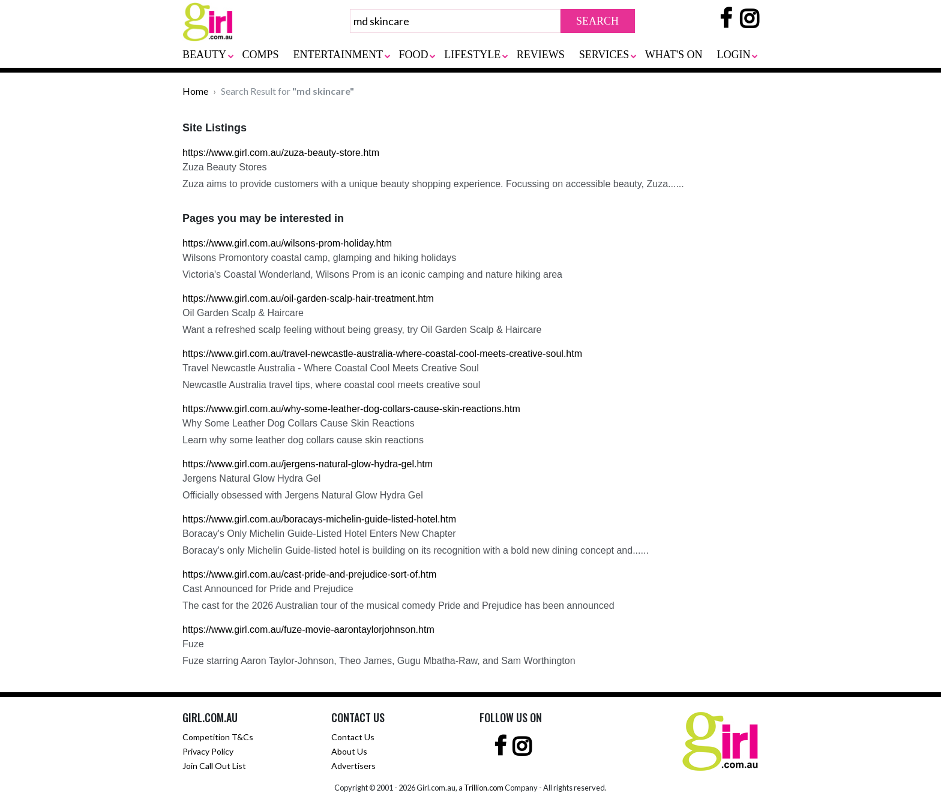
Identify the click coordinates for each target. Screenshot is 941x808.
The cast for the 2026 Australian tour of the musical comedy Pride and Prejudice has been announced (398, 605)
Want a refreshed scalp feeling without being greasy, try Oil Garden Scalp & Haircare (362, 330)
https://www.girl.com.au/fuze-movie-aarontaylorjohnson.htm (308, 629)
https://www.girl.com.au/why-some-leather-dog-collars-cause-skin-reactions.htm (351, 409)
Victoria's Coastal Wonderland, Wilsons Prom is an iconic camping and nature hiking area (372, 274)
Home (195, 91)
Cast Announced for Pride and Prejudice (267, 589)
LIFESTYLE (472, 55)
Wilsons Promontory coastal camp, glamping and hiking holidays (319, 258)
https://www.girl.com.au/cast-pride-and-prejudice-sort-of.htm (309, 574)
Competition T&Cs (217, 737)
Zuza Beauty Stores (224, 167)
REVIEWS (541, 55)
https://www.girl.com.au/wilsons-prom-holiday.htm (287, 243)
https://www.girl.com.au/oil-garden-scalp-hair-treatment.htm (308, 298)
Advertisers (353, 766)
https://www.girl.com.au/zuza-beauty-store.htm (280, 153)
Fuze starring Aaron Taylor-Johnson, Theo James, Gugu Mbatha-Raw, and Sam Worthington (379, 661)
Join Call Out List (214, 766)
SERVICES (604, 55)
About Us (349, 751)
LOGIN (734, 55)
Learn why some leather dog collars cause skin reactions (303, 440)
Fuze (193, 644)
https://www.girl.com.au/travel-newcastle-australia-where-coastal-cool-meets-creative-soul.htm (382, 354)
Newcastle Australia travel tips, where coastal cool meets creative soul (331, 385)
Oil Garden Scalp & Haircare (243, 313)
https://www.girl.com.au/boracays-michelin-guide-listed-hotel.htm (319, 519)
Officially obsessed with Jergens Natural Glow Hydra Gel (302, 495)
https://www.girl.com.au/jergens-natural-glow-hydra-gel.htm (307, 464)
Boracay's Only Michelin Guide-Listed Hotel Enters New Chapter (319, 533)
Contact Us (352, 737)
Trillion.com (484, 787)
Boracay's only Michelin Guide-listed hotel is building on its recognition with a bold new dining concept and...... (415, 550)
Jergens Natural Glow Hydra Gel (251, 478)
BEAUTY (204, 55)
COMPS (260, 55)
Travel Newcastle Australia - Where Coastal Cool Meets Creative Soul (330, 368)
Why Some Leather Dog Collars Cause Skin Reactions (298, 423)
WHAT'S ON (674, 55)
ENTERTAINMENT (338, 55)
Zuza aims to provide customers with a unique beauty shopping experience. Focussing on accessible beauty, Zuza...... (433, 184)
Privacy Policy (207, 751)
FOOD (413, 55)
